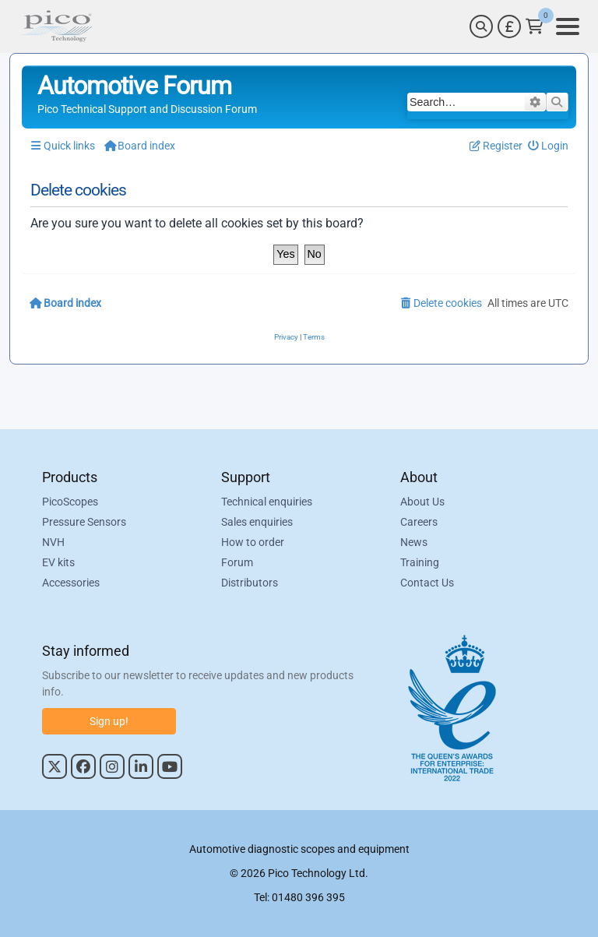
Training (419, 562)
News (413, 542)
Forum (237, 562)
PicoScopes (70, 501)
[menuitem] (548, 146)
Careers (419, 522)
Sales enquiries (257, 522)
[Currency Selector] (509, 26)
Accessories (71, 582)
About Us (422, 501)
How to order (252, 542)
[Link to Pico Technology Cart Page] (534, 26)
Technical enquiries (266, 501)
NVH (53, 542)
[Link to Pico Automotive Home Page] (56, 26)
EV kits (58, 562)
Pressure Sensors (84, 522)
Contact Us (427, 582)
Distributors (249, 582)
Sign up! (109, 721)
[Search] (481, 26)
